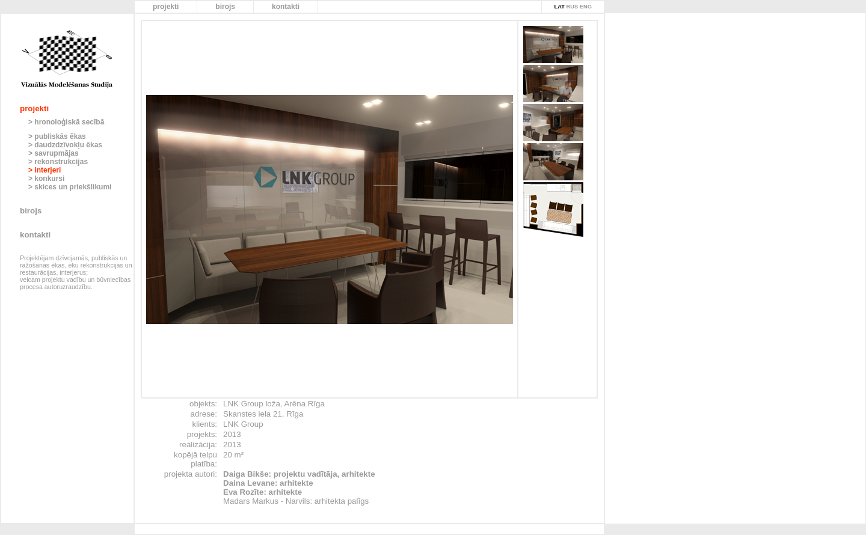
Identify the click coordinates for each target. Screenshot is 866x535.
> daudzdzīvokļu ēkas (65, 145)
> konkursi (46, 178)
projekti (166, 6)
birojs (225, 6)
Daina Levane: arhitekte (268, 483)
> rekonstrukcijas (58, 161)
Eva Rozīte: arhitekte (262, 492)
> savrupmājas (53, 153)
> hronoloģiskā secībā (66, 122)
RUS (572, 7)
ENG (586, 7)
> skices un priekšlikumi (69, 187)
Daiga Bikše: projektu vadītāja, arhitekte (299, 473)
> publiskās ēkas (57, 136)
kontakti (285, 6)
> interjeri (44, 170)
